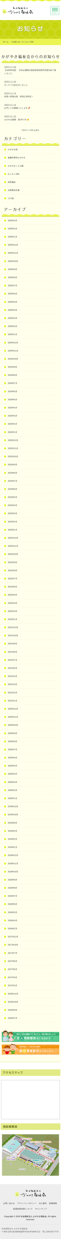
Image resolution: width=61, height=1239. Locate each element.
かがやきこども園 (15, 166)
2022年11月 (13, 546)
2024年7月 (12, 383)
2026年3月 (12, 220)
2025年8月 (12, 277)
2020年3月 (12, 782)
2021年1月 (12, 701)
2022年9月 (12, 562)
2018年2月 (12, 928)
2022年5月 (12, 595)
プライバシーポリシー (27, 1203)
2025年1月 (12, 334)
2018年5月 (12, 912)
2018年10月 (13, 872)
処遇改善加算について (23, 1209)
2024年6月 (12, 391)
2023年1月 (12, 530)
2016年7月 (12, 1018)
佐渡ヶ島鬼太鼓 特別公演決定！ (19, 96)
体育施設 (12, 182)
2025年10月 (13, 261)
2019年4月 (12, 831)
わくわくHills (13, 174)
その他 (11, 198)
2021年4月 (12, 676)
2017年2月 (12, 985)
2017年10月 (13, 945)
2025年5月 (12, 302)
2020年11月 (13, 717)
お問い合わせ (9, 1203)
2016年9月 (12, 1010)
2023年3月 (12, 513)
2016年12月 (13, 994)
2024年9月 (12, 367)
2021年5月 (12, 668)
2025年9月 (12, 269)
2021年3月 (12, 684)
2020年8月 (12, 741)
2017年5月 (12, 969)
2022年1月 (12, 619)
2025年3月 (12, 318)
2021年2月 (12, 693)
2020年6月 (12, 758)
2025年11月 (13, 253)
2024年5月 (12, 399)
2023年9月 (12, 464)
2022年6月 (12, 587)
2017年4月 (12, 977)
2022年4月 (12, 603)
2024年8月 (12, 375)
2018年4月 (12, 920)
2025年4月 (12, 310)
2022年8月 (12, 570)
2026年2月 (12, 229)
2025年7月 (12, 285)
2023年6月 (12, 489)
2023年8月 (12, 473)
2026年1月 (12, 237)
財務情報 (53, 1203)
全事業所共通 (14, 190)
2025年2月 (12, 326)
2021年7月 (12, 660)
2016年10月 (13, 1002)
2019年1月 (12, 847)
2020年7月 (12, 749)
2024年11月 (13, 351)
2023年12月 (13, 440)
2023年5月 (12, 497)
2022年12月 (13, 538)
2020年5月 (12, 766)
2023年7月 (12, 481)
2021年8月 (12, 652)
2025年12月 (13, 245)
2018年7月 (12, 896)
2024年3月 (12, 416)
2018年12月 (13, 855)
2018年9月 (12, 880)
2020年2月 (12, 790)
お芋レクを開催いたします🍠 (17, 108)
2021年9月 (12, 644)
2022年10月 (13, 554)
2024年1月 (12, 432)
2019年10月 (13, 814)
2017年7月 (12, 953)
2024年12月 (13, 343)
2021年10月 (13, 635)
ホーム (6, 42)
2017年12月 (13, 937)
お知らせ (16, 42)
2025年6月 (12, 294)
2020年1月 (12, 798)
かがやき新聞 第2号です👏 (16, 120)
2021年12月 (13, 627)
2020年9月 (12, 733)
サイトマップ (41, 1209)
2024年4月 (12, 408)
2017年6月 (12, 961)
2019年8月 (12, 823)
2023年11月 (13, 448)
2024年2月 (12, 424)
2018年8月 (12, 888)
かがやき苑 (13, 149)
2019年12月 (13, 806)
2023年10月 (13, 456)
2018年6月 (12, 904)
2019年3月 (12, 839)
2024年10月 (13, 359)
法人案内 (43, 1203)
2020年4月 (12, 774)
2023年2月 (12, 522)
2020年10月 (13, 725)
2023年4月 (12, 505)
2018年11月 (13, 863)
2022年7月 (12, 578)
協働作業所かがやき (16, 157)
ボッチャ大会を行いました (16, 85)
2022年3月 (12, 611)
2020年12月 (13, 709)
